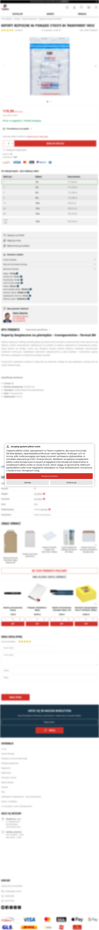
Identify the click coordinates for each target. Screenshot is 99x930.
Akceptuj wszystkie (50, 476)
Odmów (27, 482)
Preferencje (71, 482)
